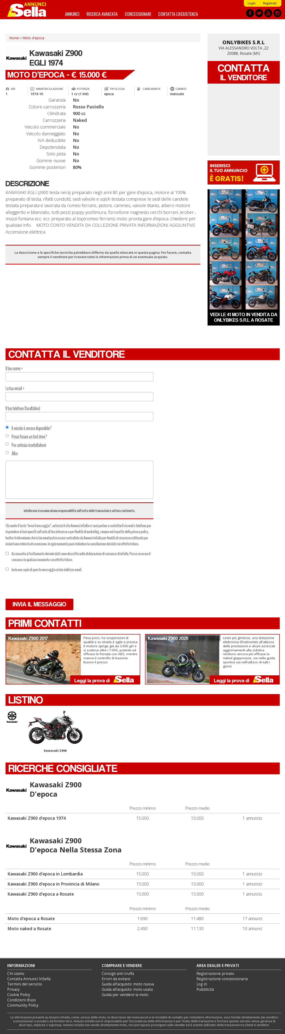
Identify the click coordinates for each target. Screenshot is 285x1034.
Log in (201, 984)
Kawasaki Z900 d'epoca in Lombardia (45, 874)
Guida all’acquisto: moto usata (127, 989)
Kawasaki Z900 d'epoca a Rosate (40, 894)
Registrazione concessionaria (222, 978)
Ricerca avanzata (102, 14)
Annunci (72, 14)
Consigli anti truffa (118, 973)
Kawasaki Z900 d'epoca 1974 (36, 818)
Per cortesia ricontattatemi (26, 445)
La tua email (15, 388)
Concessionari (138, 14)
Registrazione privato (215, 973)
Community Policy (22, 1005)
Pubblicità (205, 989)
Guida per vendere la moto (125, 994)
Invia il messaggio (39, 604)
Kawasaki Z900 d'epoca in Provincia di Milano (53, 884)
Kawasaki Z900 (55, 732)
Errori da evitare (116, 978)
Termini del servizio (24, 984)
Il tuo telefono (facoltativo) (23, 408)
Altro (12, 453)
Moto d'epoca (33, 38)
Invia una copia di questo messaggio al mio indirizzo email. (44, 569)
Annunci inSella (29, 9)
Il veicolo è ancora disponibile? (29, 428)
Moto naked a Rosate (29, 928)
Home (14, 38)
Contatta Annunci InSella (29, 978)
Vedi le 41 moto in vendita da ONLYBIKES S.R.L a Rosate (243, 317)
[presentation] (42, 585)
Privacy (13, 989)
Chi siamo (15, 973)
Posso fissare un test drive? (26, 436)
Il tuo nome (14, 368)
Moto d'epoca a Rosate (31, 918)
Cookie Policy (18, 994)
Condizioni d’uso (21, 1000)
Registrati (270, 3)
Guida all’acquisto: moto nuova (128, 984)
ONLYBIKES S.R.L (243, 42)
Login (251, 3)
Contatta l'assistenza (178, 14)
